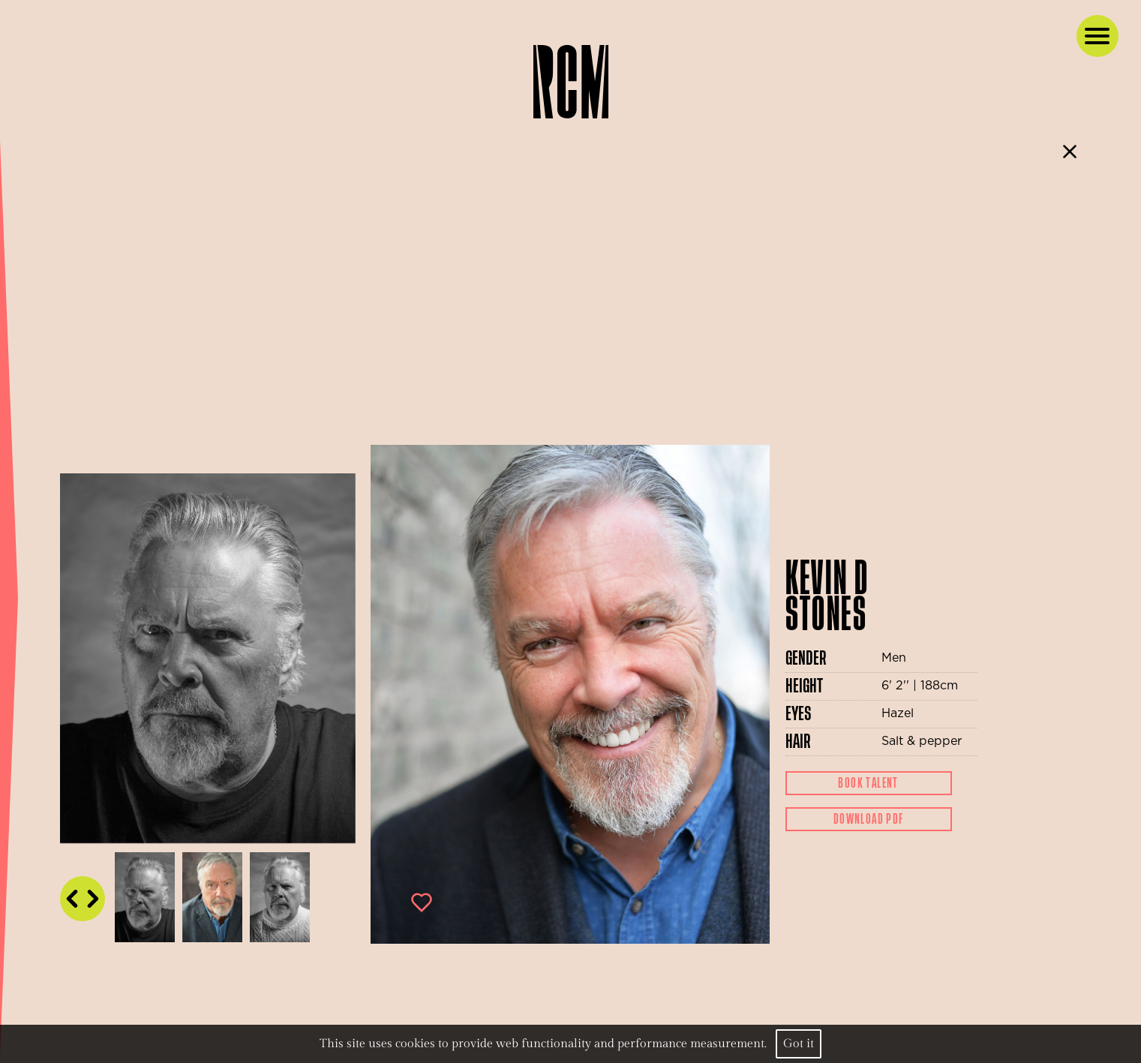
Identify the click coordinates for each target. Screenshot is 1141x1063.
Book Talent (868, 783)
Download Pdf (868, 819)
